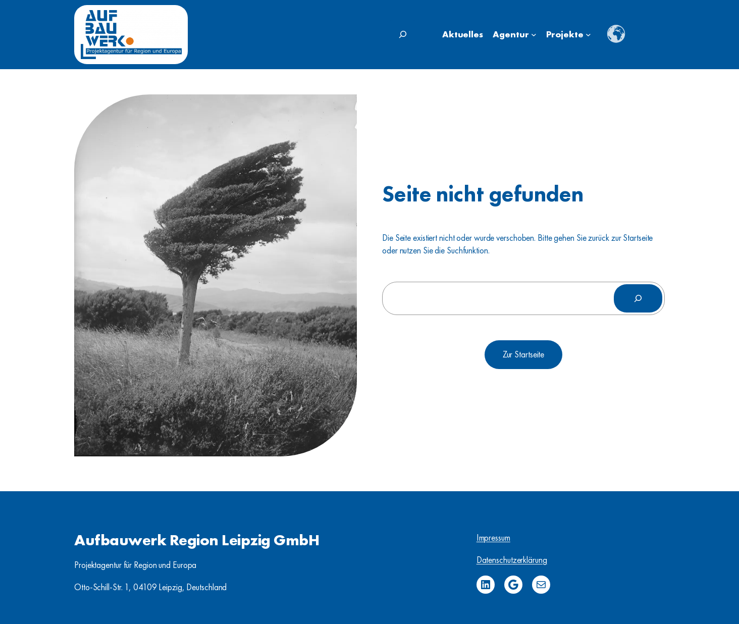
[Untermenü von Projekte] (588, 34)
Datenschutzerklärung (512, 559)
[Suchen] (638, 298)
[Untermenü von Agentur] (534, 34)
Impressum (493, 537)
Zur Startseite (524, 354)
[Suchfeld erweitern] (403, 34)
